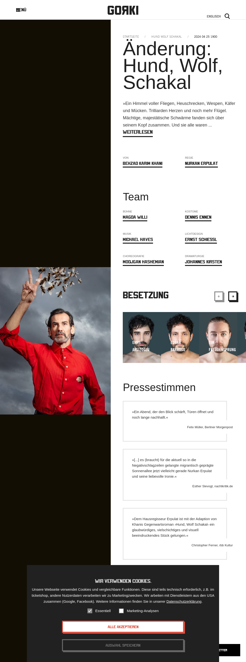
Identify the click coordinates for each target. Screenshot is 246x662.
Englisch (214, 16)
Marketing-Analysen (143, 612)
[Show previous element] (218, 296)
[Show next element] (232, 296)
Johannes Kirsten (203, 262)
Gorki (123, 10)
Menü (25, 9)
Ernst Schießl (201, 239)
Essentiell (103, 612)
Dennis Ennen (198, 217)
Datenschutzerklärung (184, 603)
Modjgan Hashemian (143, 262)
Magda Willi (135, 217)
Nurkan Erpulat (201, 163)
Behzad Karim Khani (142, 163)
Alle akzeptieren (123, 628)
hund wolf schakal (166, 36)
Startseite (131, 36)
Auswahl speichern (123, 646)
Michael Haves (138, 239)
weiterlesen (138, 132)
